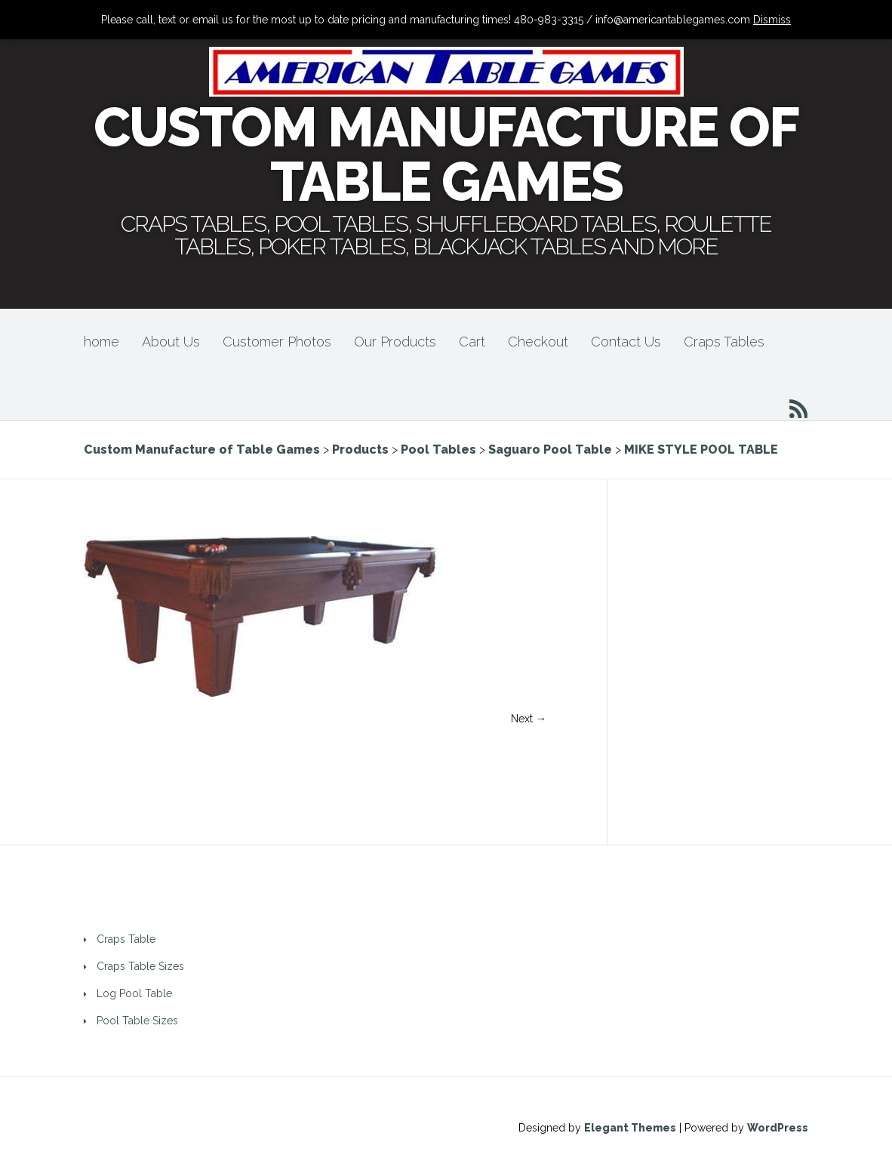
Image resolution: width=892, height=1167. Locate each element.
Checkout (538, 341)
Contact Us (626, 341)
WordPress (777, 1128)
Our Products (395, 341)
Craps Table (126, 939)
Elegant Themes (630, 1128)
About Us (171, 341)
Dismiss (772, 20)
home (101, 341)
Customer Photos (277, 341)
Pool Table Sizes (137, 1021)
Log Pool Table (134, 993)
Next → (528, 719)
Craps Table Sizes (140, 966)
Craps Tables (724, 341)
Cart (472, 341)
